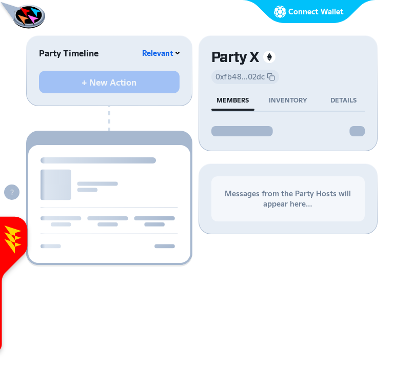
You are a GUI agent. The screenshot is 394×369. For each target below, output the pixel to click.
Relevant (157, 53)
